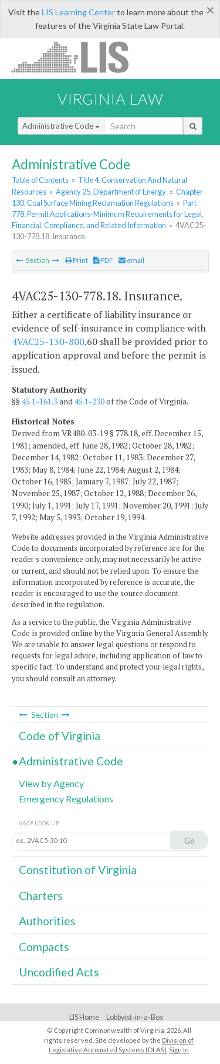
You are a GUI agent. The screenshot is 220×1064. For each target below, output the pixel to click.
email (131, 260)
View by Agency (51, 783)
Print (76, 260)
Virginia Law (110, 99)
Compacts (44, 946)
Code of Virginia (59, 735)
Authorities (47, 921)
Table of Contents (40, 180)
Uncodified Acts (59, 972)
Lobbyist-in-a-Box (134, 1017)
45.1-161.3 (39, 401)
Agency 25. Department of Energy (111, 191)
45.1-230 (89, 401)
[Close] (210, 10)
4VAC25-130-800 (48, 341)
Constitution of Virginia (78, 869)
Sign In (179, 1049)
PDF (103, 260)
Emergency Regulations (66, 798)
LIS (76, 57)
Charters (41, 895)
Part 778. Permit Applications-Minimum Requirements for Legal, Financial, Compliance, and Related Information (108, 214)
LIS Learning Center (78, 12)
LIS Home (84, 1017)
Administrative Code (61, 126)
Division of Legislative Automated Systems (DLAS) (121, 1045)
